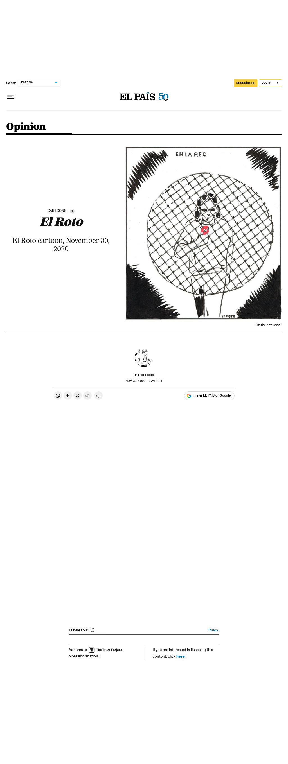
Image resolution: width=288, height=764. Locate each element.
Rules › (213, 630)
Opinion (26, 126)
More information (85, 656)
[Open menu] (10, 96)
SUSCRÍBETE (245, 83)
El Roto (144, 375)
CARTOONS (57, 211)
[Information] (72, 211)
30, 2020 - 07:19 (144, 381)
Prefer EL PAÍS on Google (212, 395)
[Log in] (270, 83)
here (180, 656)
